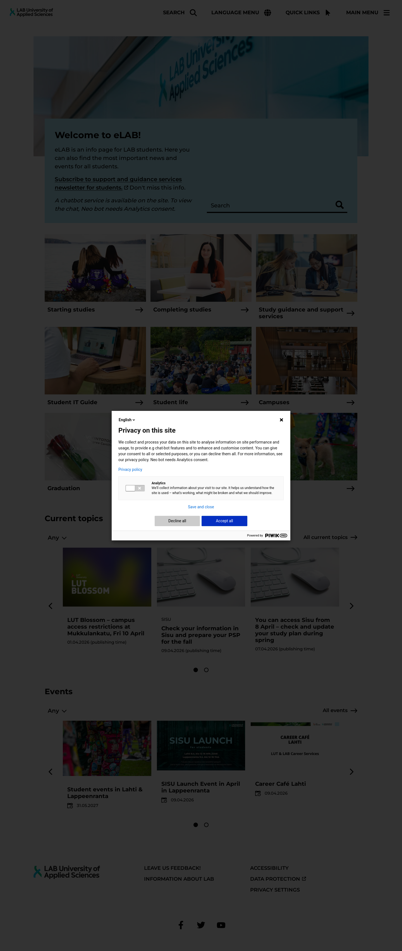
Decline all (177, 521)
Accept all (224, 521)
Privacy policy (130, 469)
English (127, 420)
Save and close (201, 507)
